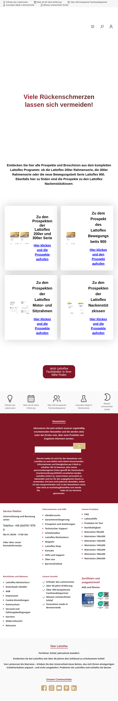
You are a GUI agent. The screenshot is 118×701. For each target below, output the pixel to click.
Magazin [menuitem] (49, 516)
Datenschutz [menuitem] (13, 580)
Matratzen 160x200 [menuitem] (94, 525)
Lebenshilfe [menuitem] (90, 494)
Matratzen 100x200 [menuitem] (94, 511)
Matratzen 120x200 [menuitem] (94, 516)
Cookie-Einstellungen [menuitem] (17, 576)
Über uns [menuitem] (50, 533)
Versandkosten (57, 687)
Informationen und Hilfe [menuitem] (57, 484)
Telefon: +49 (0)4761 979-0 (19, 500)
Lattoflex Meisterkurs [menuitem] (18, 558)
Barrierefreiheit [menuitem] (53, 538)
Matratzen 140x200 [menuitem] (94, 520)
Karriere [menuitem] (10, 592)
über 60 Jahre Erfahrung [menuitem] (59, 561)
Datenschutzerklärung (50, 463)
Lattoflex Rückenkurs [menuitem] (57, 511)
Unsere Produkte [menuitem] (92, 484)
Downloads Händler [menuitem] (16, 563)
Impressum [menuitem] (12, 571)
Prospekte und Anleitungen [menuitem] (60, 498)
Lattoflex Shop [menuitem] (53, 520)
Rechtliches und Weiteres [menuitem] (18, 553)
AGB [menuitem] (8, 567)
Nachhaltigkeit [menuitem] (92, 503)
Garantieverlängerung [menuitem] (57, 494)
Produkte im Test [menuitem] (93, 498)
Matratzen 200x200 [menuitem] (94, 533)
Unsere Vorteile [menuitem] (51, 553)
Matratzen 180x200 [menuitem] (94, 529)
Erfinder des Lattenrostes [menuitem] (60, 558)
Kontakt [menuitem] (49, 525)
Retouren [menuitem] (11, 601)
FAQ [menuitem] (86, 489)
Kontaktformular (12, 518)
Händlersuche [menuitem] (52, 489)
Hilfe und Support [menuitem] (54, 529)
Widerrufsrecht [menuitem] (14, 597)
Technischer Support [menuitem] (56, 503)
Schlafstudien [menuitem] (52, 507)
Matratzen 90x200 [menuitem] (94, 507)
